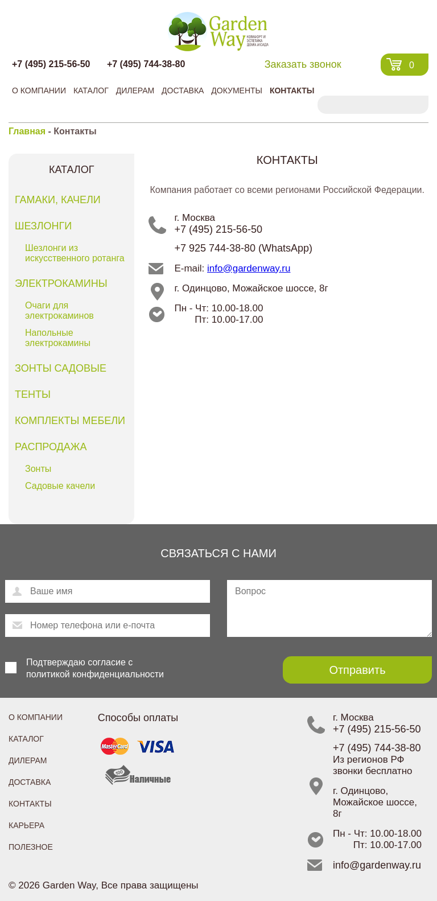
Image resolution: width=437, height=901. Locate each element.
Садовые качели (60, 486)
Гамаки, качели (58, 199)
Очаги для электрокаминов (59, 310)
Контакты (292, 90)
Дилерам (135, 90)
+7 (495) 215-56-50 (51, 64)
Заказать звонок (303, 64)
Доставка (183, 90)
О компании (39, 90)
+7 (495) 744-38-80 (146, 64)
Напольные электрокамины (57, 338)
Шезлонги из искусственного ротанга (75, 253)
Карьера (26, 825)
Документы (236, 90)
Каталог (91, 90)
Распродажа (50, 446)
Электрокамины (61, 283)
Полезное (31, 846)
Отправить (357, 670)
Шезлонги (43, 226)
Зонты (38, 469)
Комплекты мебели (70, 420)
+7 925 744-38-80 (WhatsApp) (243, 248)
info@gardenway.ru (248, 268)
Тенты (33, 394)
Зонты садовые (60, 368)
